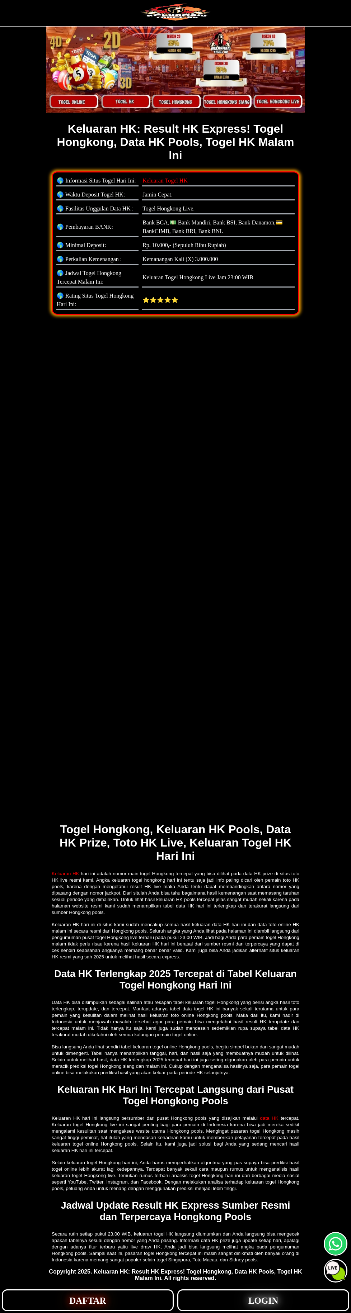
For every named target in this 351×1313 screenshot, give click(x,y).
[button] (335, 1270)
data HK (269, 1118)
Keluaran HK (65, 873)
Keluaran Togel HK (165, 180)
